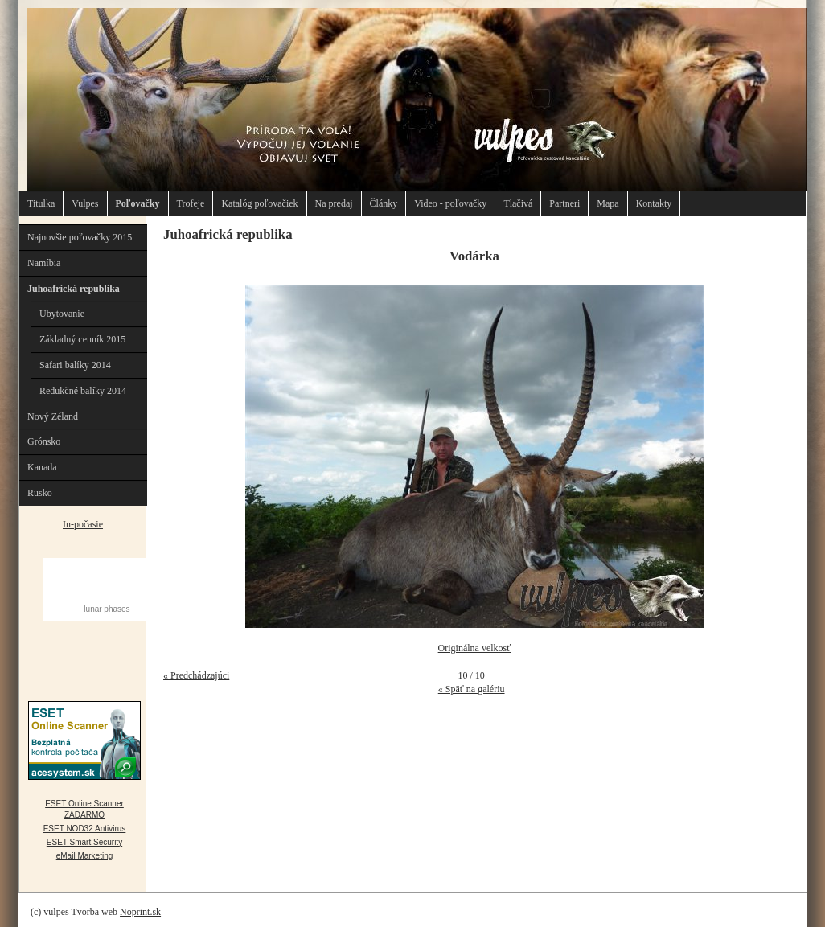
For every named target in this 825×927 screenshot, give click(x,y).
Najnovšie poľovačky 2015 (79, 237)
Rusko (39, 492)
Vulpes (85, 203)
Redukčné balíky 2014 (82, 390)
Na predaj (334, 203)
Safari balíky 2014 (75, 365)
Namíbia (43, 263)
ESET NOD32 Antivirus (84, 828)
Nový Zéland (52, 416)
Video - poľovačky (450, 203)
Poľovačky (138, 203)
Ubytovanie (61, 313)
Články (384, 203)
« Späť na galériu (471, 689)
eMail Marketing (84, 855)
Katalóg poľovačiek (259, 203)
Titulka (41, 203)
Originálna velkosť (474, 648)
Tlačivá (517, 203)
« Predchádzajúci (196, 675)
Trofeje (191, 203)
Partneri (564, 203)
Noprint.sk (140, 911)
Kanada (42, 467)
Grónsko (43, 441)
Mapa (607, 203)
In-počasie (83, 524)
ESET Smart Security (84, 842)
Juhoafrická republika (73, 288)
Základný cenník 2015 (82, 339)
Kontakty (654, 203)
